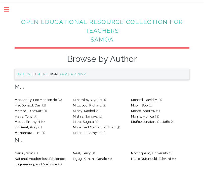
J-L (45, 74)
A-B (20, 74)
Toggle (9, 9)
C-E (29, 74)
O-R (63, 74)
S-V (73, 74)
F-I (37, 74)
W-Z (82, 74)
